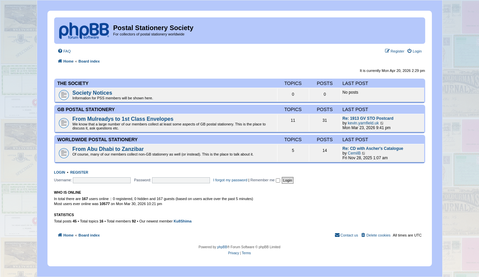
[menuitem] (64, 51)
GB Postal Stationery (86, 109)
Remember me (265, 180)
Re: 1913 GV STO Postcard (368, 118)
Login (59, 172)
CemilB (354, 153)
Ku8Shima (182, 221)
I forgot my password (230, 180)
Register (79, 172)
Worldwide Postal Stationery (97, 139)
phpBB (222, 247)
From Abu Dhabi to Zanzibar (108, 149)
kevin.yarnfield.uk (363, 123)
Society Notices (92, 93)
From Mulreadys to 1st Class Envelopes (123, 119)
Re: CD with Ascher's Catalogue (373, 148)
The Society (73, 83)
